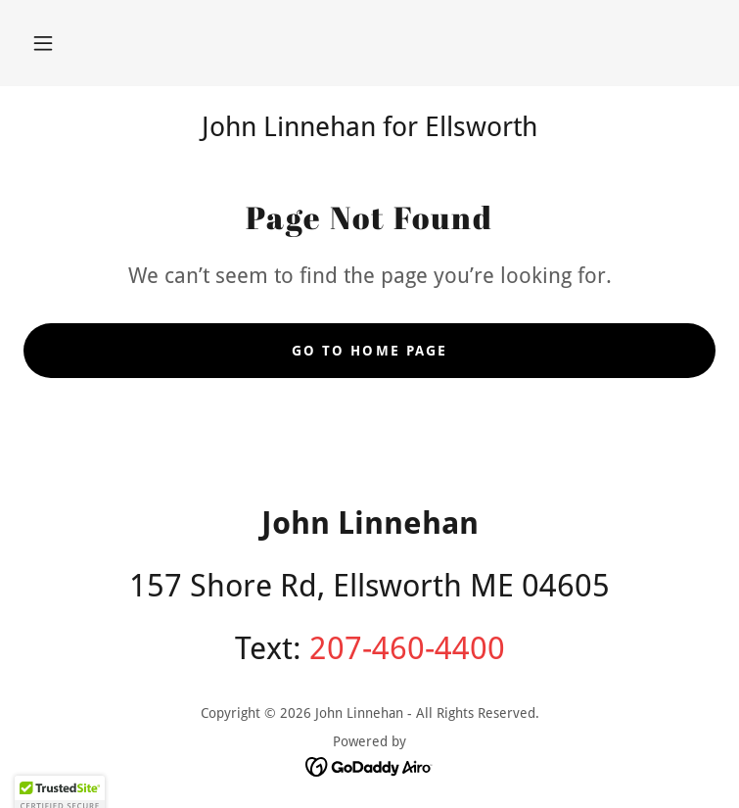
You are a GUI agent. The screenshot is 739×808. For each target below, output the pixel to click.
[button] (43, 43)
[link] (369, 765)
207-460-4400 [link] (407, 648)
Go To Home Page (369, 350)
